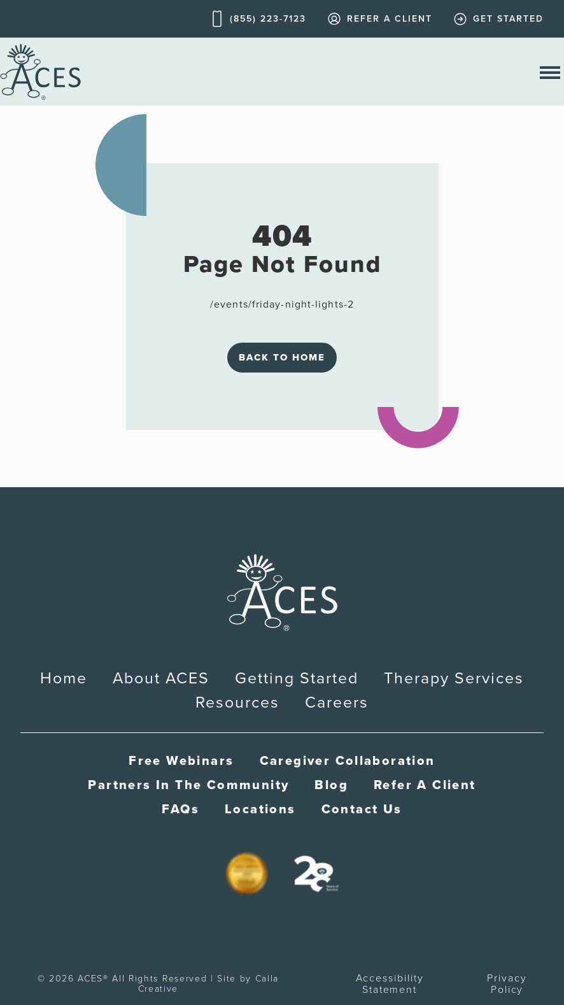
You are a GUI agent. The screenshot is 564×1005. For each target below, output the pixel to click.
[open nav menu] (550, 72)
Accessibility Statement (390, 984)
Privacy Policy (506, 984)
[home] (40, 72)
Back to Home (282, 357)
